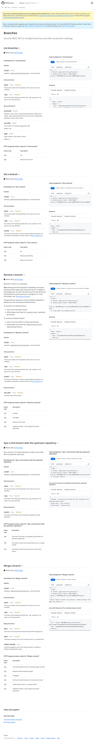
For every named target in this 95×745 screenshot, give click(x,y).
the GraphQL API (37, 235)
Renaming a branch (23, 296)
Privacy (32, 738)
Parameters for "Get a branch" (15, 187)
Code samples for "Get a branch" (60, 183)
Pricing (43, 738)
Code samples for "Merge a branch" (62, 575)
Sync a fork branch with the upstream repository (31, 442)
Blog (58, 738)
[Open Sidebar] (2, 7)
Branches (14, 7)
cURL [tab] (52, 67)
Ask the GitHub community (13, 719)
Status (37, 738)
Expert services (51, 738)
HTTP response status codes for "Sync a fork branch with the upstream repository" (24, 525)
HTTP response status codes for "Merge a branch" (22, 656)
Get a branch (12, 174)
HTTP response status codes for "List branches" (21, 146)
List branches (12, 48)
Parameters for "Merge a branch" (16, 578)
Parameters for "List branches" (15, 61)
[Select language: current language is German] (92, 2)
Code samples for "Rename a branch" (62, 284)
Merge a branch (13, 565)
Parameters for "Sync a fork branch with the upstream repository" (23, 461)
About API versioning (67, 26)
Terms (26, 738)
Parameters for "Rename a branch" (16, 333)
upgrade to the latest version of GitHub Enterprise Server (56, 16)
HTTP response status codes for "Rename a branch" (22, 403)
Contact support (9, 722)
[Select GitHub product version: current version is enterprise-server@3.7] (29, 3)
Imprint (19, 738)
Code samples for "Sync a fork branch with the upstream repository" (69, 453)
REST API (7, 7)
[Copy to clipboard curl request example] (88, 67)
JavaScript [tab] (59, 67)
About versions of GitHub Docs (34, 26)
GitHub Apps (18, 53)
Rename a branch (14, 274)
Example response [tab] (56, 90)
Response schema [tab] (70, 90)
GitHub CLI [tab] (68, 67)
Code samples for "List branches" (61, 57)
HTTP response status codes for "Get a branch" (20, 243)
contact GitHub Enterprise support (13, 17)
